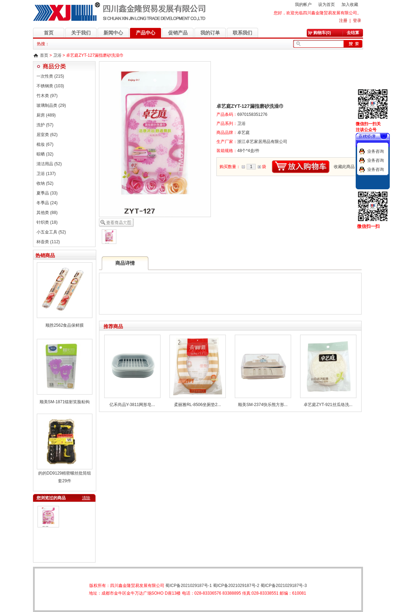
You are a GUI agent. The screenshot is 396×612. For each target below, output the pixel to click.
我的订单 (210, 32)
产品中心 (145, 32)
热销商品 (45, 255)
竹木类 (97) (47, 95)
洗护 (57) (44, 124)
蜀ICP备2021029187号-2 (236, 585)
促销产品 (178, 32)
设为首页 (326, 4)
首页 (48, 32)
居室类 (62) (47, 134)
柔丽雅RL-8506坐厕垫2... (197, 404)
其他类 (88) (47, 212)
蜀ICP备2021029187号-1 (188, 585)
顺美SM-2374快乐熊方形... (263, 404)
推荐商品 (113, 326)
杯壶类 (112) (48, 241)
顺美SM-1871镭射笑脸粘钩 (65, 401)
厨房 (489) (46, 115)
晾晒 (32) (44, 154)
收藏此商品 (344, 166)
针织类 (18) (47, 222)
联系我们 (242, 32)
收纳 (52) (44, 183)
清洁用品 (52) (49, 163)
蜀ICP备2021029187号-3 (284, 585)
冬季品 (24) (47, 202)
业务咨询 (375, 151)
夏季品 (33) (47, 193)
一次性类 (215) (50, 76)
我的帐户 (303, 4)
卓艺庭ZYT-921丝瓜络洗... (328, 404)
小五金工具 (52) (51, 232)
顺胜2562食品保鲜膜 (65, 325)
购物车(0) (322, 32)
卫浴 (57, 55)
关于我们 (81, 32)
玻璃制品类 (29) (51, 105)
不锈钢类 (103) (50, 86)
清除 (86, 497)
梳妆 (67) (44, 144)
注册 (343, 20)
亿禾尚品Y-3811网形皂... (132, 404)
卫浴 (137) (46, 173)
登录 (357, 20)
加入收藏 (349, 4)
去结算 (353, 32)
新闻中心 (113, 32)
